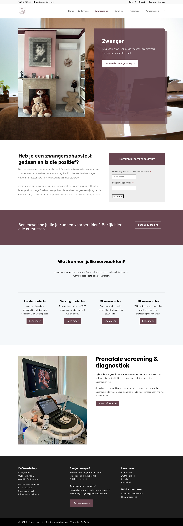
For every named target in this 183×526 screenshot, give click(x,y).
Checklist (142, 2)
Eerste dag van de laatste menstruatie (131, 171)
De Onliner (86, 522)
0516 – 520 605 (25, 487)
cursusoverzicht (148, 225)
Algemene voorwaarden (132, 493)
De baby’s (132, 2)
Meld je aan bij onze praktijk (83, 475)
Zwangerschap (102, 11)
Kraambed (135, 11)
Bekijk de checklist (78, 479)
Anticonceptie (152, 11)
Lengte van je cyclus (123, 183)
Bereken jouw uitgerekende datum (86, 472)
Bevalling (119, 11)
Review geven (81, 503)
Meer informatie (107, 403)
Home (71, 11)
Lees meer (35, 321)
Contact (161, 2)
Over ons (152, 2)
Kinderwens (83, 11)
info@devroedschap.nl (28, 494)
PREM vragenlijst (129, 497)
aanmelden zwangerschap (156, 63)
